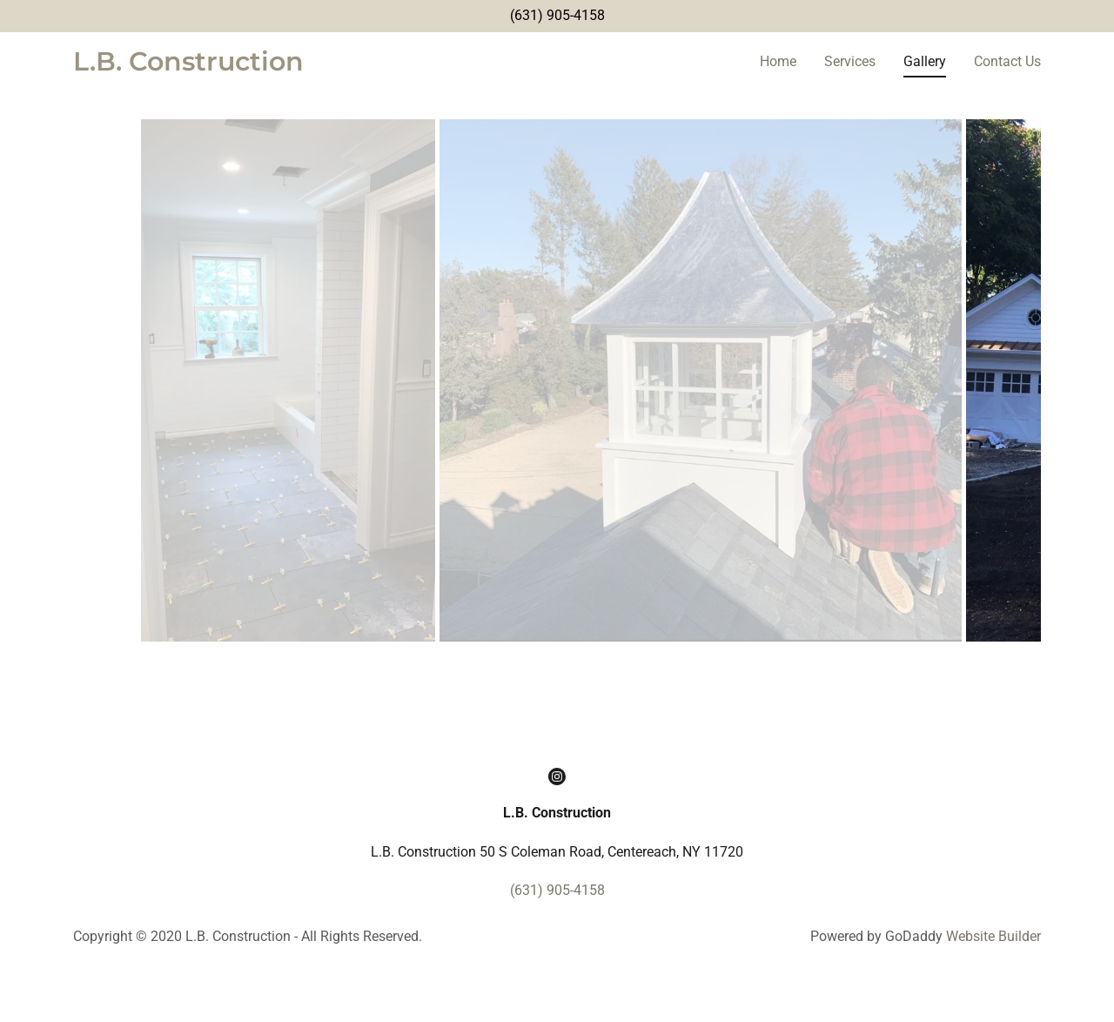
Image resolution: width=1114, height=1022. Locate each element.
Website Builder (993, 980)
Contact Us (1007, 61)
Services (850, 61)
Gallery (924, 61)
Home (778, 61)
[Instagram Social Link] (557, 820)
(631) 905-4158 (557, 15)
